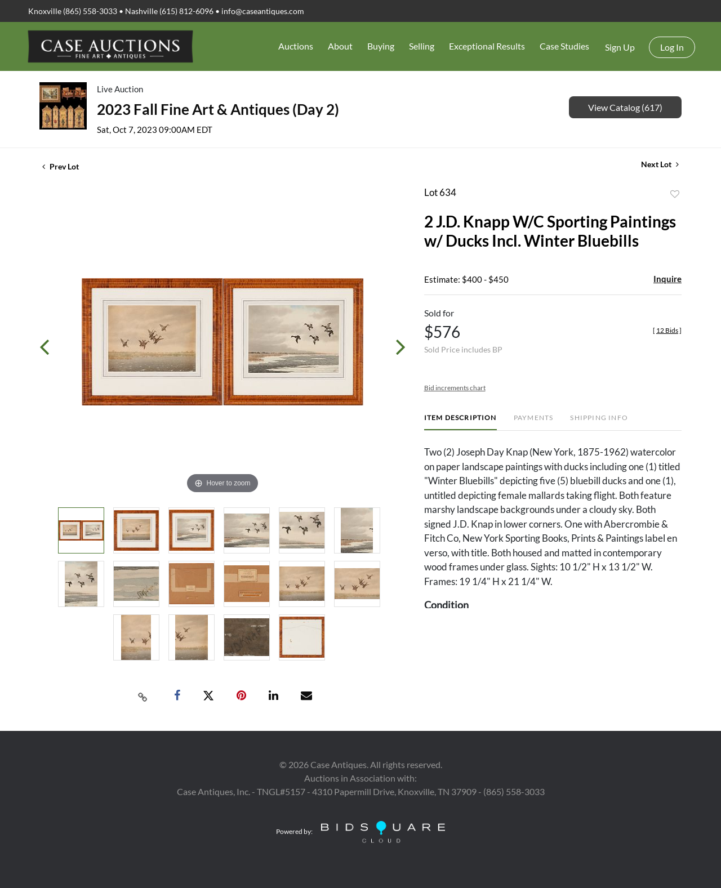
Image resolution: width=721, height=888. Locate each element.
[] (667, 330)
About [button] (340, 46)
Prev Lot (60, 166)
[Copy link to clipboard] (143, 696)
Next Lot (660, 164)
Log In (672, 47)
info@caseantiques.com (262, 11)
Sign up (620, 47)
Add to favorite (675, 194)
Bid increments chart (455, 387)
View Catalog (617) (625, 107)
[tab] (460, 422)
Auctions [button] (295, 46)
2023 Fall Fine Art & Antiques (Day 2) (218, 109)
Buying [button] (380, 46)
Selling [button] (421, 46)
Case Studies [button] (564, 46)
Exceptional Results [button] (487, 46)
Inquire (667, 279)
